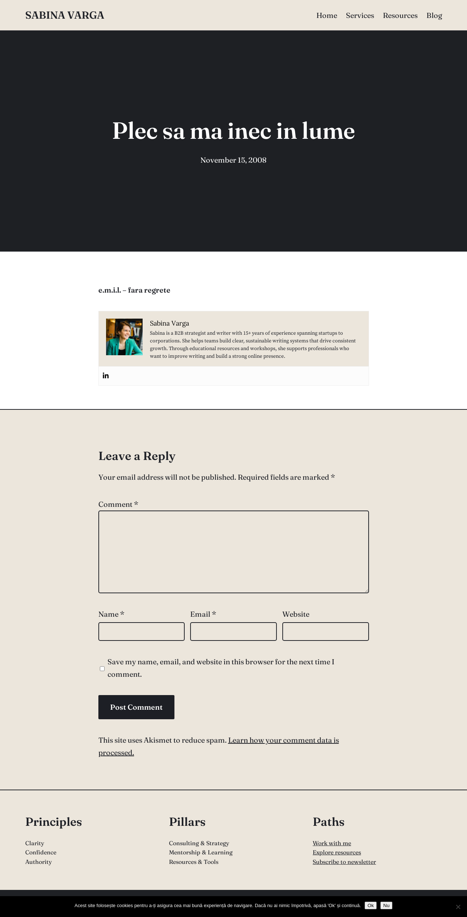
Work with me (332, 843)
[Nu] (458, 906)
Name (111, 614)
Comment (118, 504)
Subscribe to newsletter (344, 861)
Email (203, 614)
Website (295, 614)
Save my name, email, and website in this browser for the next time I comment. (221, 668)
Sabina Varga (64, 15)
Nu (386, 905)
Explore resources (337, 852)
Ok (371, 905)
